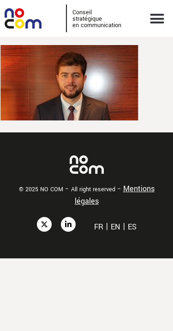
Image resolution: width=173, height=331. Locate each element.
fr (98, 227)
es (132, 227)
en (115, 227)
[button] (157, 18)
